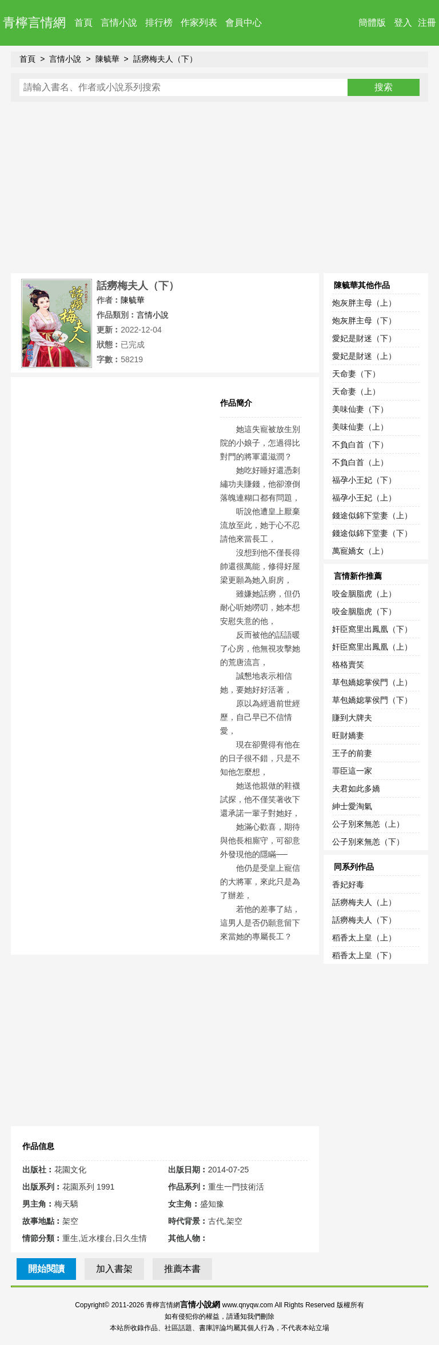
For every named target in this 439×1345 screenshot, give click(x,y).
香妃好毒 (348, 884)
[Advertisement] (219, 187)
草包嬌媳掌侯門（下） (372, 699)
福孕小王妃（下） (364, 480)
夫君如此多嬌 (356, 788)
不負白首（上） (360, 462)
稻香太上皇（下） (364, 955)
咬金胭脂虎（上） (364, 593)
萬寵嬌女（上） (360, 550)
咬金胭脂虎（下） (364, 611)
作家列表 (199, 22)
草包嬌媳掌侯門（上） (372, 682)
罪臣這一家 (352, 770)
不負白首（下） (360, 444)
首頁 (83, 22)
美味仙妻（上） (360, 426)
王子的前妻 (352, 753)
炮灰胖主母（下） (364, 320)
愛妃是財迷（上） (364, 356)
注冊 (427, 22)
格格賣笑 (348, 664)
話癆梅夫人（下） (165, 58)
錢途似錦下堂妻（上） (372, 515)
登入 (403, 22)
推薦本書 (182, 1269)
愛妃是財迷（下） (364, 338)
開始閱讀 (46, 1269)
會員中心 (243, 22)
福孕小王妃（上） (364, 497)
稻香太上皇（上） (364, 937)
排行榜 (159, 22)
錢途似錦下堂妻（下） (372, 533)
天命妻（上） (356, 391)
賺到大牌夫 (352, 717)
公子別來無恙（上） (368, 823)
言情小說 (119, 22)
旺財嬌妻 (348, 735)
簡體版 (372, 22)
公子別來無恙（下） (368, 841)
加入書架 (114, 1269)
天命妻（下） (356, 373)
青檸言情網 (34, 22)
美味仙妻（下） (360, 409)
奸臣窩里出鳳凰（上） (372, 646)
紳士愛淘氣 (352, 806)
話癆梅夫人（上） (364, 902)
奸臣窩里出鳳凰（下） (372, 629)
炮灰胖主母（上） (364, 302)
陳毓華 (107, 58)
